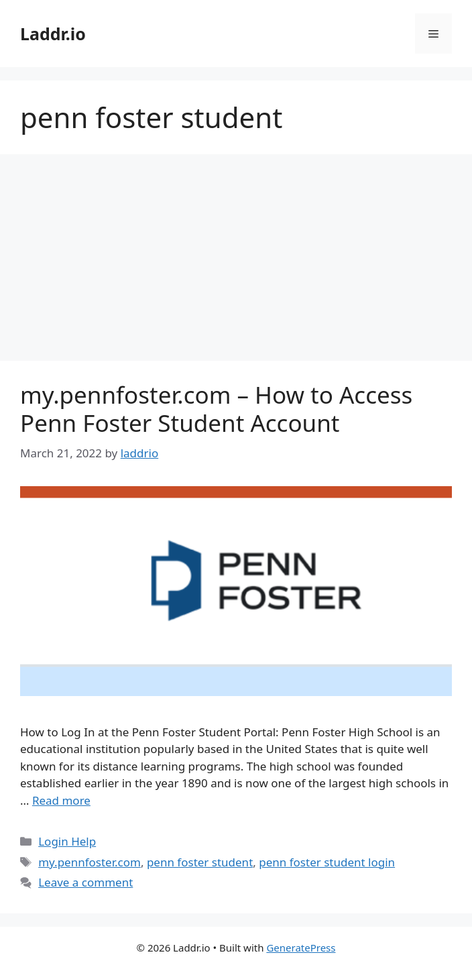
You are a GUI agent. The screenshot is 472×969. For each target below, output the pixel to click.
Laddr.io (53, 33)
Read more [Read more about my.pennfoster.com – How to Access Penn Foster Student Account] (61, 800)
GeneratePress (300, 947)
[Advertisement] (236, 261)
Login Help (67, 841)
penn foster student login (327, 862)
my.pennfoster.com (89, 862)
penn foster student (200, 862)
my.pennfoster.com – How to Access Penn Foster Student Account (216, 409)
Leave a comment (85, 882)
